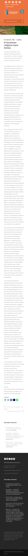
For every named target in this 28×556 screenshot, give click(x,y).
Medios (19, 40)
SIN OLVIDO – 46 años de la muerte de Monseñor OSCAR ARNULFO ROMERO (14, 443)
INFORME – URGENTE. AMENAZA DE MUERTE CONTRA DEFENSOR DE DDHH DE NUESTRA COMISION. (15, 435)
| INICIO (7, 4)
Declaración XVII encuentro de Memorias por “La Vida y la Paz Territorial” (14, 504)
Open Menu (22, 11)
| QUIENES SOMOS (14, 4)
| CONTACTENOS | (9, 6)
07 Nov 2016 (8, 40)
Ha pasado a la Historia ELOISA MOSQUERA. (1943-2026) (14, 428)
